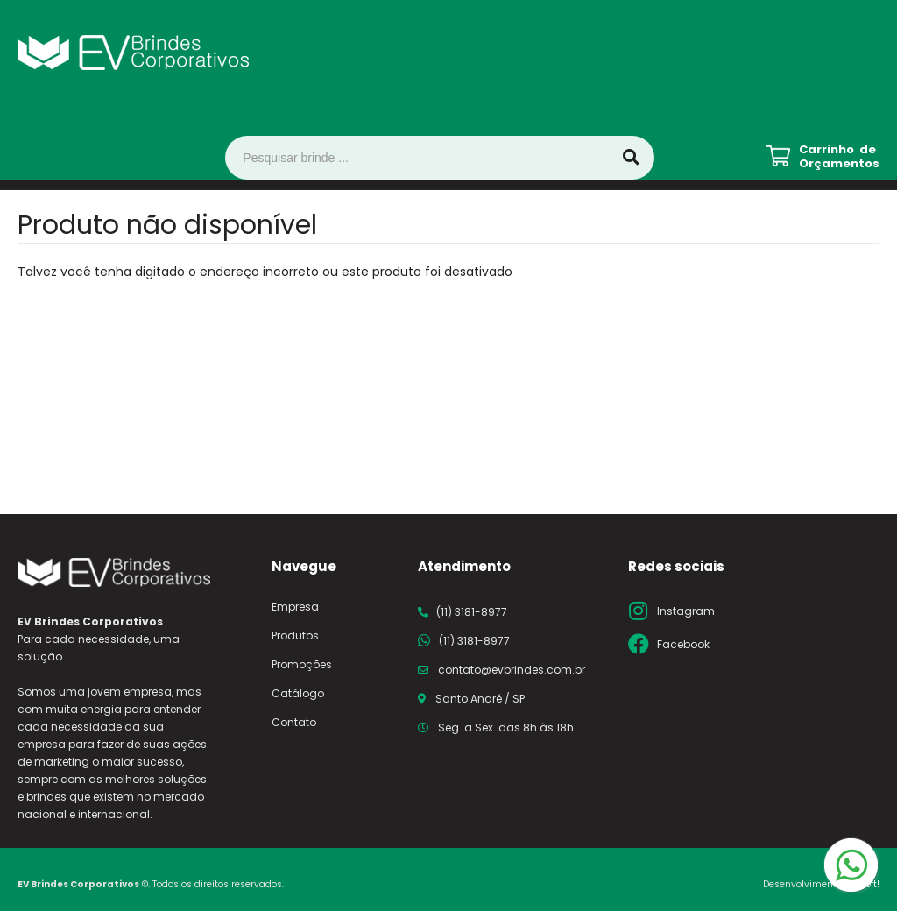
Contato (294, 722)
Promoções (302, 664)
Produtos (295, 635)
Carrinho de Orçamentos (839, 157)
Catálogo (298, 693)
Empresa (295, 606)
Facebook (683, 644)
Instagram (686, 611)
